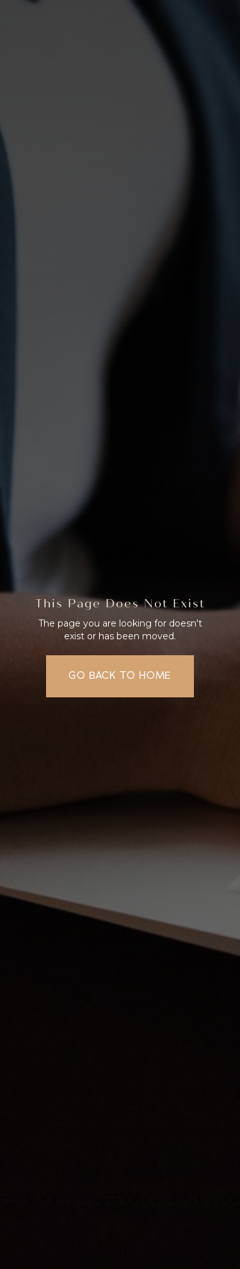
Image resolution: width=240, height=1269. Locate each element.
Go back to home (120, 676)
